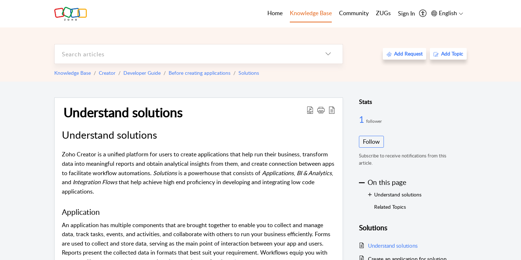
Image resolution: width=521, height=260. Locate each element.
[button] (321, 109)
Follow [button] (371, 142)
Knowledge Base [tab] (311, 13)
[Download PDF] (310, 109)
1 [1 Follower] (362, 119)
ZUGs (383, 13)
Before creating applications (199, 72)
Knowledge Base (72, 72)
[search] (184, 54)
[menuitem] (406, 13)
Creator (107, 72)
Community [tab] (354, 13)
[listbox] (328, 54)
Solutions (248, 72)
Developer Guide (142, 72)
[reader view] (331, 109)
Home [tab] (275, 13)
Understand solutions (122, 112)
